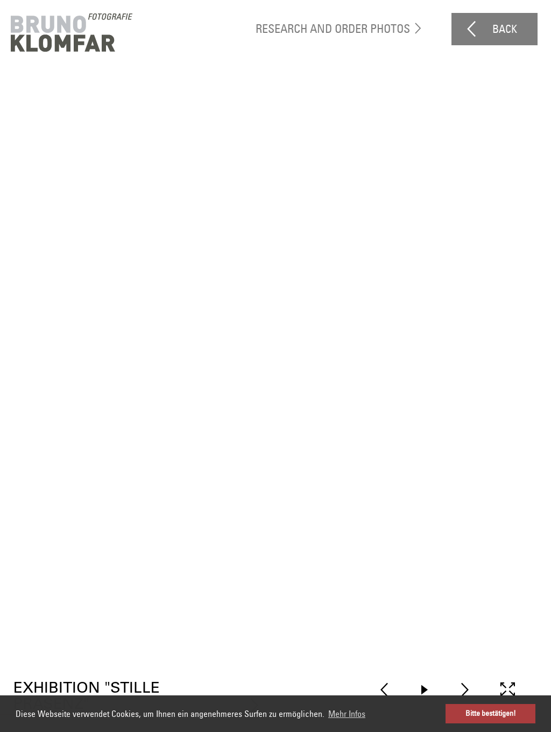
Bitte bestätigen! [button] (490, 713)
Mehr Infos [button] (346, 713)
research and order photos (333, 28)
